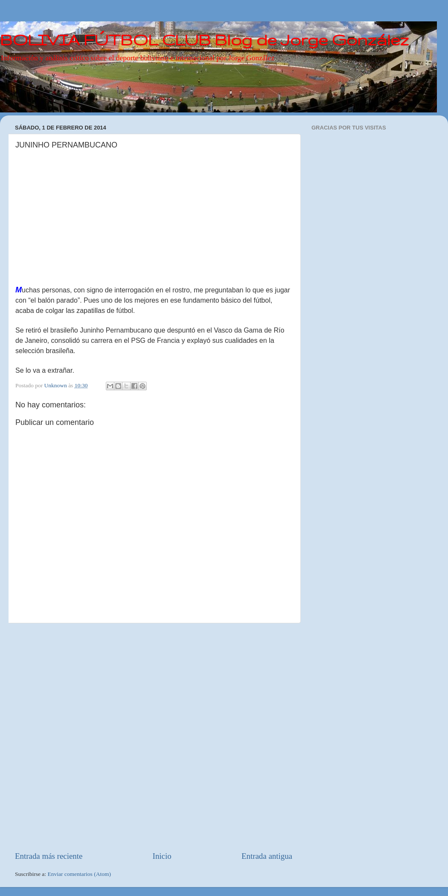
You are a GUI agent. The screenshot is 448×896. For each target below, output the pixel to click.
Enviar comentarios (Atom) (79, 874)
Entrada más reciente (48, 856)
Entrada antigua (266, 856)
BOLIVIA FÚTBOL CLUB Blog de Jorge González (204, 39)
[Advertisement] (102, 737)
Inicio (162, 856)
